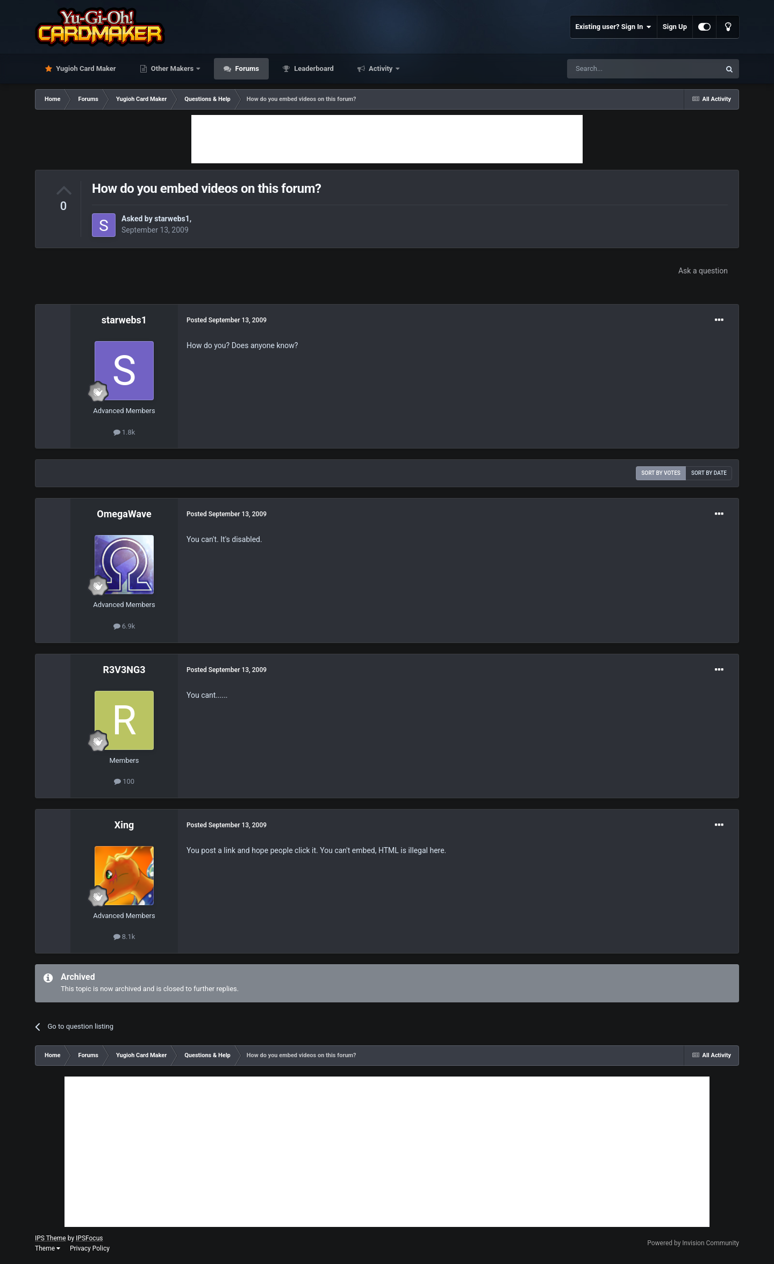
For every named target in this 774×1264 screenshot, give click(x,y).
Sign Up (675, 27)
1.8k (124, 432)
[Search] (618, 68)
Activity (381, 68)
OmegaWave (124, 513)
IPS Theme (50, 1238)
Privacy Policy (90, 1248)
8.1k (124, 937)
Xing (124, 824)
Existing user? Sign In (613, 27)
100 (124, 781)
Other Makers (172, 68)
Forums (246, 68)
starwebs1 (172, 218)
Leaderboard (313, 68)
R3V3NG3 (124, 669)
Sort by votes (660, 473)
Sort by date (709, 473)
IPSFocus (89, 1238)
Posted (227, 320)
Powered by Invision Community (693, 1243)
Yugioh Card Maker (85, 68)
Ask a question (703, 270)
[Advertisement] (387, 139)
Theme (47, 1248)
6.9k (124, 626)
